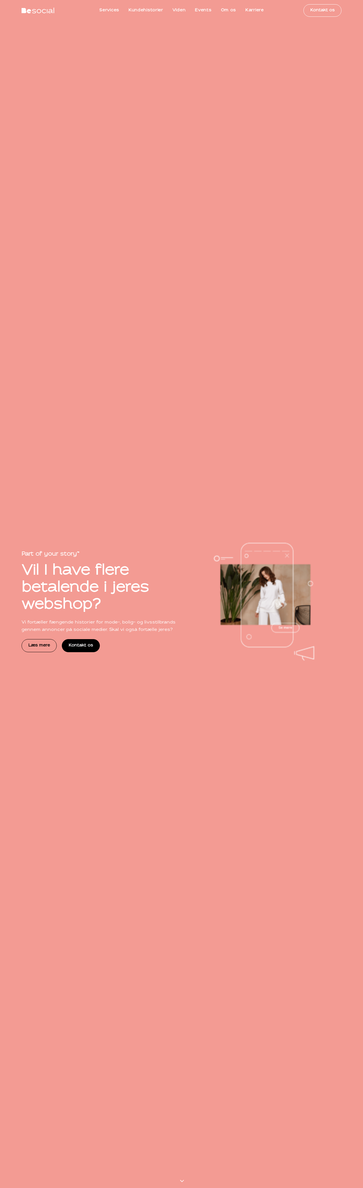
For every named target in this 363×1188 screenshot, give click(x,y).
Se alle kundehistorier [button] (311, 811)
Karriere (254, 10)
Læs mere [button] (39, 154)
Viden (179, 10)
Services (109, 10)
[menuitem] (109, 10)
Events (203, 10)
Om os (228, 10)
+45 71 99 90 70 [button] (45, 1116)
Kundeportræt (34, 955)
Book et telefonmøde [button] (312, 1116)
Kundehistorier (145, 10)
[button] (175, 581)
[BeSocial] (38, 10)
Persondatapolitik (278, 1153)
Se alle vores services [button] (161, 342)
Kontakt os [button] (81, 154)
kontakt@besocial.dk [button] (103, 1116)
